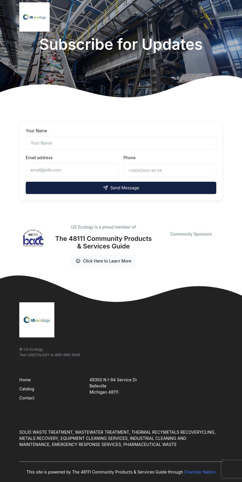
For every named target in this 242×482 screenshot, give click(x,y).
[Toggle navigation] (217, 17)
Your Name (36, 130)
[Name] (121, 143)
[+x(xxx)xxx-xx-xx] (169, 170)
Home (25, 379)
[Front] (35, 17)
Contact (26, 397)
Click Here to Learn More (104, 260)
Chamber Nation (200, 471)
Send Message (121, 187)
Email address (39, 157)
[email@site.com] (72, 170)
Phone (129, 157)
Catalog (26, 388)
